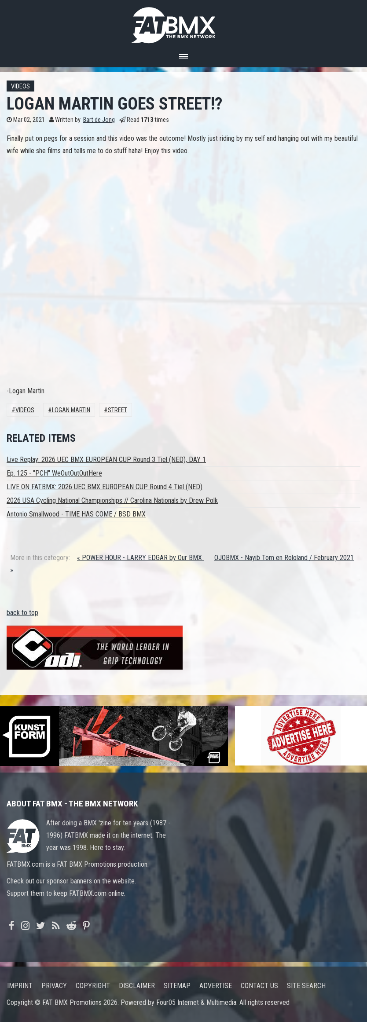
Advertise (215, 986)
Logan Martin (71, 410)
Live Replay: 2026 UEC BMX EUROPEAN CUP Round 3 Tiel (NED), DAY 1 (106, 459)
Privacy (54, 986)
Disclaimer (137, 986)
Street (117, 410)
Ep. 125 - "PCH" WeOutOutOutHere (54, 473)
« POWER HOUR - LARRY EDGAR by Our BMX (140, 557)
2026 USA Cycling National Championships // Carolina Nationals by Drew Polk (112, 500)
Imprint (20, 986)
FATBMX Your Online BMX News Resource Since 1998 (183, 22)
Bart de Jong (99, 120)
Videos (20, 86)
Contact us (259, 986)
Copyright (93, 986)
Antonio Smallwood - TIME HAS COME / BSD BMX (76, 514)
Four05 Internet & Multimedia (196, 1002)
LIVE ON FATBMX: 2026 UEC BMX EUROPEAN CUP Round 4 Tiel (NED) (104, 487)
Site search (306, 986)
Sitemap (177, 986)
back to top (22, 612)
